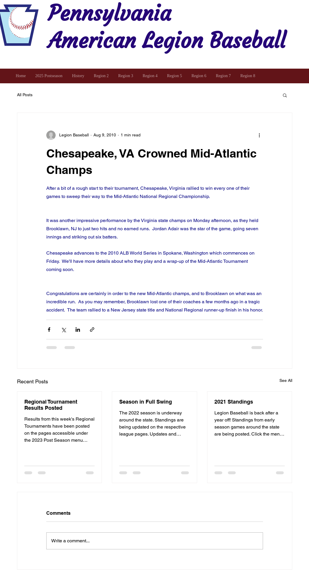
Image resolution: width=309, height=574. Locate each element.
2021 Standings (233, 402)
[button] (285, 95)
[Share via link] (92, 329)
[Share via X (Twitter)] (63, 329)
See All (285, 380)
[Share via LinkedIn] (78, 329)
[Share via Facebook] (49, 329)
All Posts (25, 94)
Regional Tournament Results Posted (50, 405)
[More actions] (259, 135)
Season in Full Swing (145, 402)
